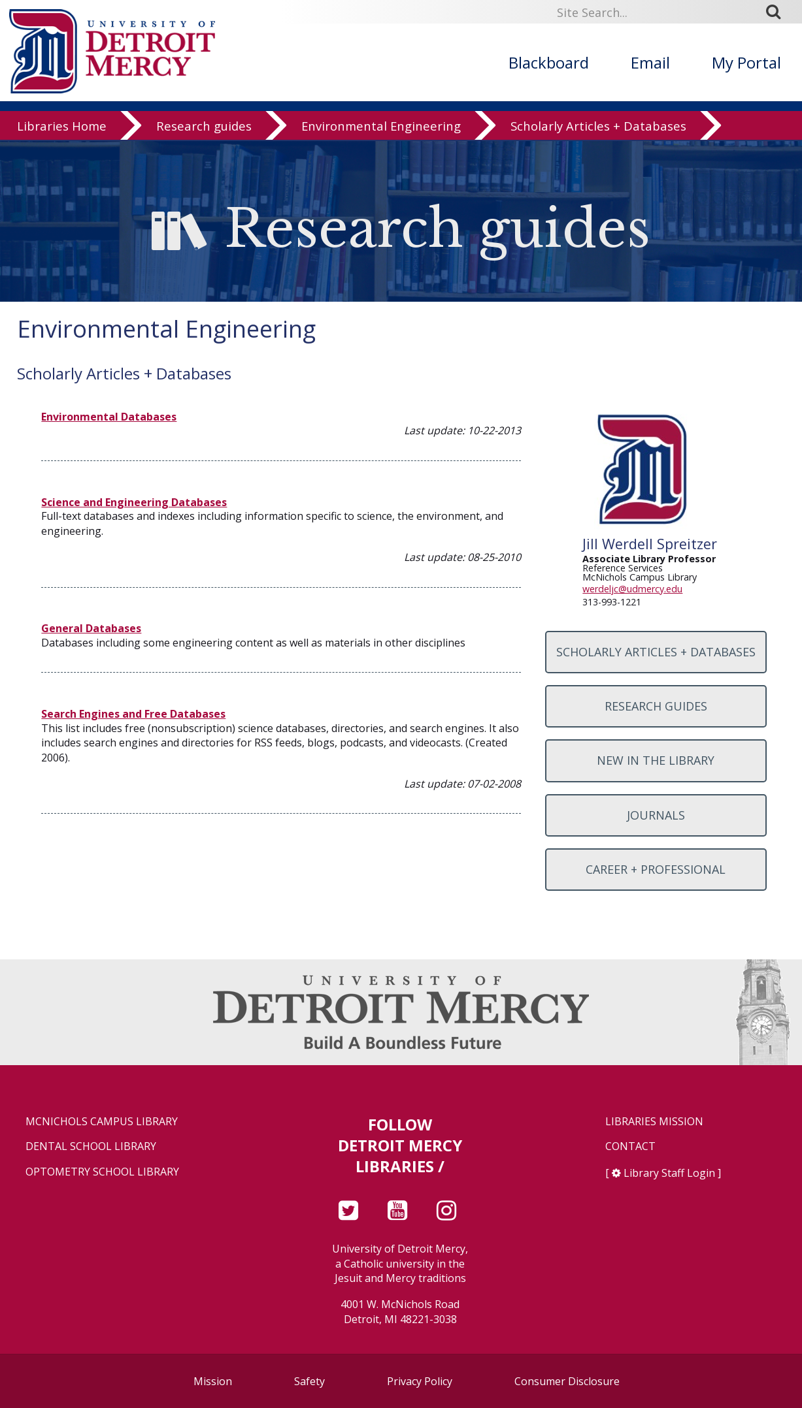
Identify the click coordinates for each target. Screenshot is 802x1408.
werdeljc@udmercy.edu (632, 589)
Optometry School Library (102, 1172)
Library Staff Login (669, 1173)
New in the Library (655, 760)
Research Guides (656, 706)
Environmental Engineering (381, 127)
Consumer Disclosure (567, 1381)
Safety (309, 1381)
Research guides (204, 127)
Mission (212, 1381)
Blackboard (549, 62)
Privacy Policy (419, 1381)
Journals (656, 815)
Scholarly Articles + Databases (598, 127)
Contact (630, 1146)
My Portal (746, 62)
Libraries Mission (654, 1121)
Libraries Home (62, 127)
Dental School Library (90, 1146)
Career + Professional (656, 869)
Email (650, 62)
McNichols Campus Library (101, 1121)
